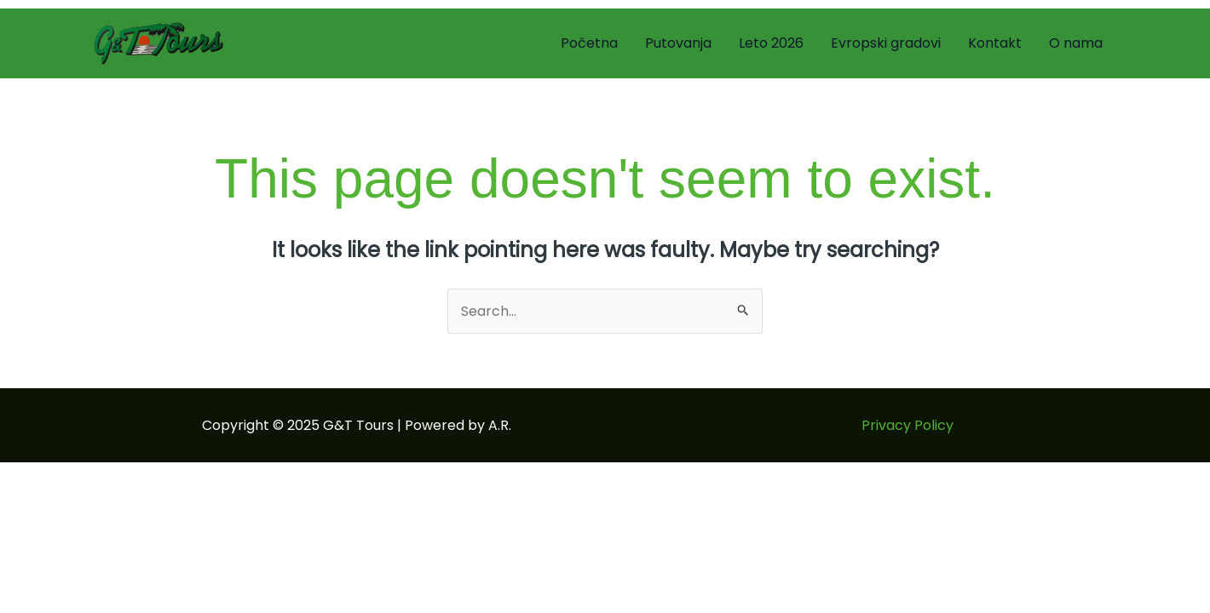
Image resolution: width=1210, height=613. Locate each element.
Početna (589, 43)
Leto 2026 (771, 43)
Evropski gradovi (886, 43)
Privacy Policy (907, 425)
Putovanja (678, 43)
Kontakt (995, 43)
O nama (1076, 43)
